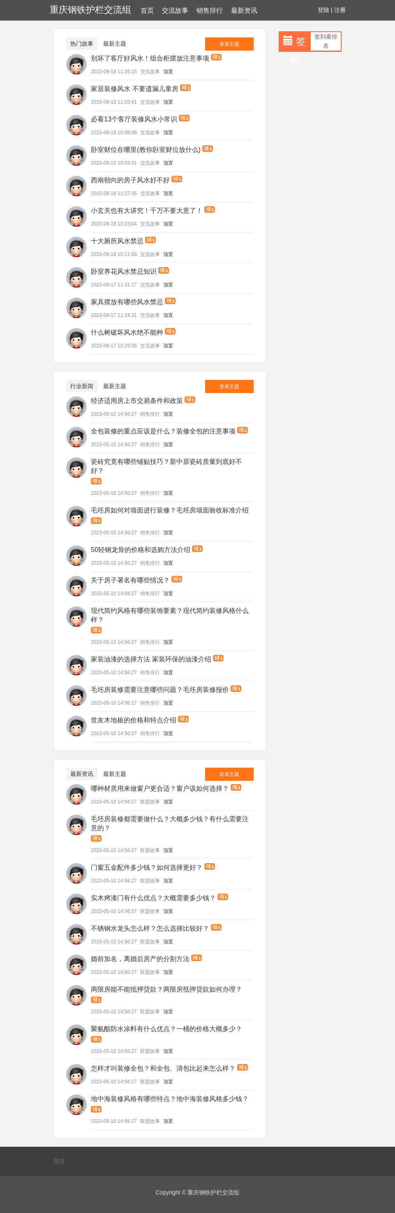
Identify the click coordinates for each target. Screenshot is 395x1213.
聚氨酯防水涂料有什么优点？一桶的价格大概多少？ (166, 1028)
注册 (340, 10)
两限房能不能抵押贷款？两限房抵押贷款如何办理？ (166, 989)
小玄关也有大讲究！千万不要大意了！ (147, 210)
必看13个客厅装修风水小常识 (134, 119)
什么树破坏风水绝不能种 (127, 332)
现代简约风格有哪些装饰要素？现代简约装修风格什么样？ (170, 615)
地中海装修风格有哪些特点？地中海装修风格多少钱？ (170, 1098)
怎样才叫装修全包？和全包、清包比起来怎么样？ (163, 1068)
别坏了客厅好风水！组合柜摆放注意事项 (150, 58)
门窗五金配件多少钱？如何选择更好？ (147, 867)
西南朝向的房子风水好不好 (130, 180)
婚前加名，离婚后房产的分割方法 (140, 958)
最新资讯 (244, 10)
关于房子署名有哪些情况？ (130, 580)
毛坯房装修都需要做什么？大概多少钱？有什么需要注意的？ (170, 823)
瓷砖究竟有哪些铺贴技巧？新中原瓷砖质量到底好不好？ (166, 466)
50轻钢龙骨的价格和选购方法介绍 (140, 549)
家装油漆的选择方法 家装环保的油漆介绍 (151, 659)
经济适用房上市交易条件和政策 (137, 400)
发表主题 (229, 44)
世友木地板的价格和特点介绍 (133, 720)
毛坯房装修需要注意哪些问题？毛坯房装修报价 (160, 689)
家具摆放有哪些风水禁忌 (127, 301)
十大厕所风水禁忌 (117, 240)
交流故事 (175, 10)
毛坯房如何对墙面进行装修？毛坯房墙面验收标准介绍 (170, 510)
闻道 (59, 1161)
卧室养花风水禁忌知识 (124, 271)
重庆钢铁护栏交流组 (90, 10)
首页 (147, 10)
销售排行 (209, 10)
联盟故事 (150, 802)
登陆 (323, 10)
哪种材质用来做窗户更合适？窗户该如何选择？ (160, 788)
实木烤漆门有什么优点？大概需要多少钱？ (153, 897)
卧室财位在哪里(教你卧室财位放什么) (146, 149)
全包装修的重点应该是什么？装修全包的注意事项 (163, 431)
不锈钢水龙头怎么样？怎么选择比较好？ (150, 928)
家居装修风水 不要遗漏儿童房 (134, 88)
